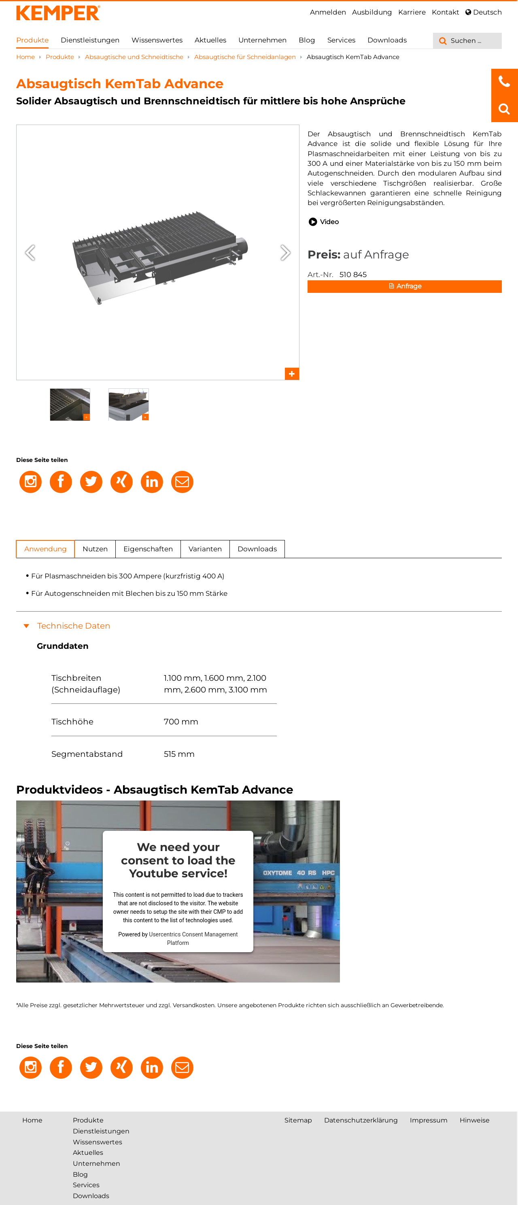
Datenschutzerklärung (361, 1120)
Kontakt (445, 12)
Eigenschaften (148, 549)
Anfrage (405, 287)
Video (323, 222)
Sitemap (298, 1120)
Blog (307, 40)
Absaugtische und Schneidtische (135, 57)
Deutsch (483, 12)
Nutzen (95, 549)
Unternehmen (262, 40)
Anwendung (45, 549)
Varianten (205, 549)
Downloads (387, 40)
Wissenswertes (157, 40)
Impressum (429, 1120)
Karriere (412, 12)
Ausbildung (372, 12)
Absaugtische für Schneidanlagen (245, 57)
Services (341, 40)
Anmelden (328, 12)
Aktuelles (210, 40)
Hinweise (475, 1120)
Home (26, 57)
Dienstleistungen (90, 40)
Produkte (32, 40)
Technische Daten (73, 626)
